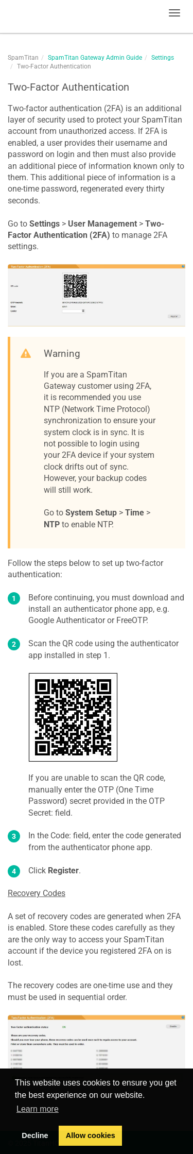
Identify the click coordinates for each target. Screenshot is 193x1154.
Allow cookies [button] (90, 1135)
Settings (162, 57)
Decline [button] (35, 1135)
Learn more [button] (37, 1109)
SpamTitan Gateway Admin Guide (95, 57)
